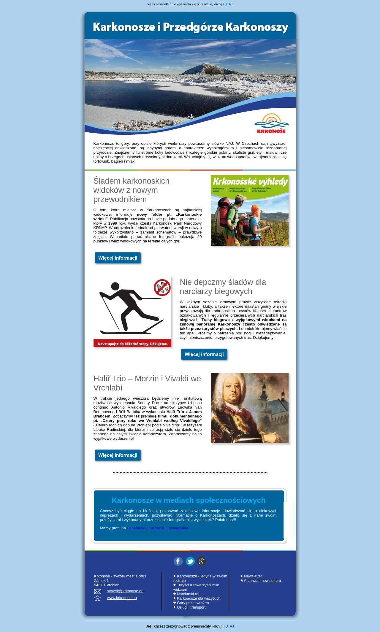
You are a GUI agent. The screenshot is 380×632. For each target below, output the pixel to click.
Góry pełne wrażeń (191, 603)
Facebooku (137, 528)
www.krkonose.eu (122, 598)
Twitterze (156, 528)
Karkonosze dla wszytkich (197, 598)
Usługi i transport (189, 607)
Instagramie (177, 528)
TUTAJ (227, 4)
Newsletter (251, 576)
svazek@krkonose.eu (125, 591)
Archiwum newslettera (260, 580)
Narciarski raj (186, 594)
